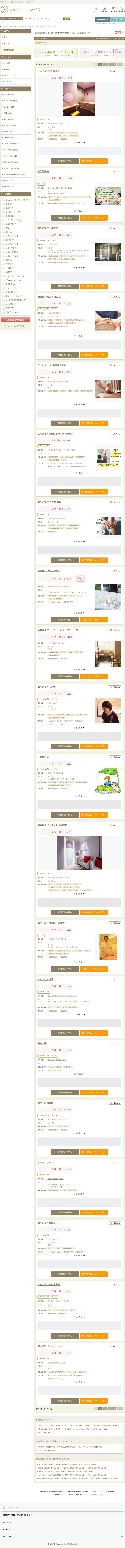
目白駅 (50, 643)
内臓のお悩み (17, 113)
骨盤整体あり (10, 284)
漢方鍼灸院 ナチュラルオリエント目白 (58, 630)
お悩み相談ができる (13, 292)
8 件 (68, 1291)
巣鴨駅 (54, 518)
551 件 (69, 178)
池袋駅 (50, 123)
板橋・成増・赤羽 (76, 1426)
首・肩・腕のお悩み (17, 101)
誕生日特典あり (11, 224)
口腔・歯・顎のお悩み (17, 162)
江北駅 (61, 1179)
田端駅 (58, 939)
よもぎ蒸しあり (11, 304)
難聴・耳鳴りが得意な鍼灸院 (74, 1475)
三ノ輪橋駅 (66, 586)
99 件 (69, 986)
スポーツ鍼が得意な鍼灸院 (47, 1450)
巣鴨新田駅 (56, 313)
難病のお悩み (17, 187)
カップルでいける (12, 244)
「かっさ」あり (11, 288)
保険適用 (9, 204)
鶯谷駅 (50, 773)
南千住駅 (51, 586)
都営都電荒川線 (41, 43)
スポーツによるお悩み (17, 150)
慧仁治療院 (43, 171)
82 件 (69, 235)
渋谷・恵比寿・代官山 (82, 1429)
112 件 (69, 637)
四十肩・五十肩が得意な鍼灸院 (48, 1468)
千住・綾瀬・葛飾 (44, 1433)
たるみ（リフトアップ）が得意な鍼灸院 (51, 1471)
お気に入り (115, 71)
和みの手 (42, 1043)
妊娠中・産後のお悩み (17, 144)
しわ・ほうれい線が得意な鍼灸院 (49, 1475)
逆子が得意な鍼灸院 (70, 1478)
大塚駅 (50, 245)
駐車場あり (10, 264)
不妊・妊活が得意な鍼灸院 (97, 1475)
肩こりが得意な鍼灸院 (45, 1464)
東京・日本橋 (42, 1426)
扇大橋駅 (55, 1179)
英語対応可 (10, 308)
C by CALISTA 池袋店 (49, 71)
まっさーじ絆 (44, 1162)
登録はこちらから (97, 1495)
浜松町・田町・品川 (45, 1429)
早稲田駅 (51, 450)
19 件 (69, 1050)
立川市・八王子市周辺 (63, 1429)
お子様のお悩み (17, 137)
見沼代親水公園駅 (66, 188)
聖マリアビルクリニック (50, 1346)
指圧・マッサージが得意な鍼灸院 (90, 1447)
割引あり (9, 232)
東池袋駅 (55, 381)
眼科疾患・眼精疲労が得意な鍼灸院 (81, 1471)
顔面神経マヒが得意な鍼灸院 (90, 1478)
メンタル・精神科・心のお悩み (17, 174)
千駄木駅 (63, 939)
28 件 (69, 694)
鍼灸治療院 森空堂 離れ (49, 502)
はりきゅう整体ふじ (48, 1223)
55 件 (69, 372)
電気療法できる (11, 272)
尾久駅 (60, 1119)
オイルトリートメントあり (15, 276)
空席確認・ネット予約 (93, 161)
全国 (17, 37)
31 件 (69, 304)
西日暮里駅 (51, 939)
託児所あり (10, 208)
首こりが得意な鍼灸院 (88, 1464)
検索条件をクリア (104, 38)
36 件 (69, 1110)
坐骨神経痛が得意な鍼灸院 (97, 1468)
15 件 (68, 441)
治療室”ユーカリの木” (49, 570)
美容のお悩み (17, 119)
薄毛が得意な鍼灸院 (111, 1478)
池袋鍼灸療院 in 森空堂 (49, 296)
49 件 (69, 930)
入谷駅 (61, 773)
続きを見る (79, 142)
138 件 (69, 78)
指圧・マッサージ (10, 75)
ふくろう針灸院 (45, 979)
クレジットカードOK (13, 212)
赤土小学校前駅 (53, 996)
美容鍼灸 (7, 69)
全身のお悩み (17, 131)
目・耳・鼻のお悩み (17, 156)
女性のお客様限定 (12, 252)
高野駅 (50, 1179)
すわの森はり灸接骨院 (49, 1284)
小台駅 (66, 1119)
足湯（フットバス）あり (14, 296)
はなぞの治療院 (45, 1103)
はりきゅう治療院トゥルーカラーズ (56, 433)
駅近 (7, 228)
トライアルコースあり (13, 220)
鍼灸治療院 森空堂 (48, 228)
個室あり (9, 260)
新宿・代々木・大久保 (58, 1426)
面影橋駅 (67, 1301)
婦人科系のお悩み (17, 125)
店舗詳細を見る (65, 161)
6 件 (68, 509)
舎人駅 (50, 188)
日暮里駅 (55, 773)
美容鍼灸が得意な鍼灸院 (67, 1447)
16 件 (69, 764)
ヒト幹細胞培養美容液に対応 (16, 300)
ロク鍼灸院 (43, 757)
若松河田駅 (58, 450)
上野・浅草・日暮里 (100, 1429)
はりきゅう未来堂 (47, 687)
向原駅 (54, 245)
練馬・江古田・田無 (93, 1426)
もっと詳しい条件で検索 (15, 326)
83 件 (69, 579)
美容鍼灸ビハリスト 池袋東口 (52, 825)
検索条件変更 (119, 38)
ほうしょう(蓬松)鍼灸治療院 (52, 365)
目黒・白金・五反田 (110, 1426)
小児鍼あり (10, 268)
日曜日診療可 (10, 216)
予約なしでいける (12, 236)
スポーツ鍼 (7, 81)
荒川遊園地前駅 (53, 1119)
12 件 (69, 1169)
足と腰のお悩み (17, 107)
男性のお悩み (17, 180)
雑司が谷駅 (61, 643)
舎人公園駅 (56, 188)
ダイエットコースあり (13, 280)
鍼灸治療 (7, 63)
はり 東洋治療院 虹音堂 (51, 923)
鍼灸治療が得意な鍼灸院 (46, 1447)
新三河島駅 (62, 996)
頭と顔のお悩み (17, 95)
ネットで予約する (93, 218)
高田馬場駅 (59, 1301)
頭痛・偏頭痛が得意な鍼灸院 (67, 1464)
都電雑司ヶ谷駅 (57, 123)
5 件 (68, 1230)
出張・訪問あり (11, 248)
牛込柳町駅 (66, 450)
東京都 (17, 43)
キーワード (27, 18)
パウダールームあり (13, 312)
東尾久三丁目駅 (71, 996)
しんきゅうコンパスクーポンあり (17, 200)
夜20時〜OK (10, 240)
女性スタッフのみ (12, 256)
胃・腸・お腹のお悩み (17, 168)
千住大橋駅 (58, 586)
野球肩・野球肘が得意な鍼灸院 (48, 1478)
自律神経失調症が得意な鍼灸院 (73, 1468)
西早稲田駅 (51, 1301)
